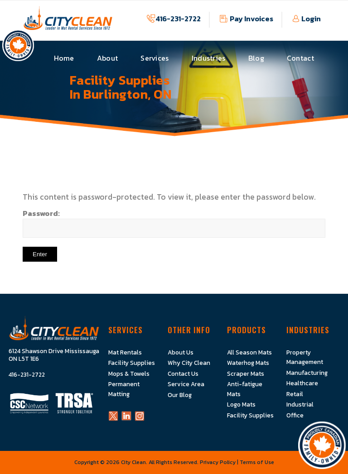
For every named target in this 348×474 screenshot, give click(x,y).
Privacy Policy (218, 462)
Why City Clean (189, 362)
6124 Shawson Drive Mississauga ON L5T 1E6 (54, 355)
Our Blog (180, 394)
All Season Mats (249, 352)
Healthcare (302, 383)
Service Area (186, 383)
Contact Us (183, 373)
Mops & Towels (129, 373)
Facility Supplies (131, 362)
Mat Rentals (125, 352)
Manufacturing (307, 372)
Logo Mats (241, 404)
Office (295, 414)
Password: (174, 222)
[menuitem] (64, 58)
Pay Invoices (251, 18)
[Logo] (68, 22)
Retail (294, 393)
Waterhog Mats (248, 362)
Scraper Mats (245, 373)
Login (311, 18)
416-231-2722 (178, 18)
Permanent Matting (124, 388)
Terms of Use (257, 462)
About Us (180, 352)
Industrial (300, 404)
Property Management (304, 357)
